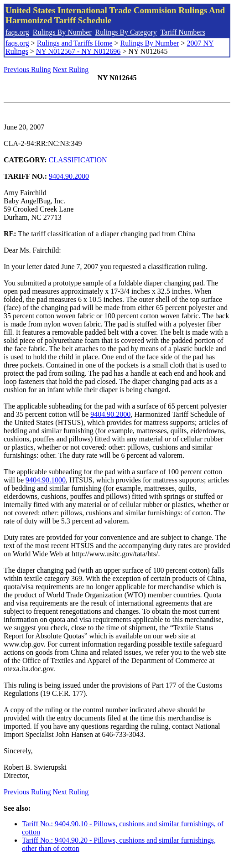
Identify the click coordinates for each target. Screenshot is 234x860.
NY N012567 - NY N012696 (78, 51)
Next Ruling (71, 69)
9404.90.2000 (69, 176)
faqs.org (17, 32)
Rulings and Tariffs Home (75, 43)
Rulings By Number (62, 32)
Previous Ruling (27, 69)
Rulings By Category (126, 32)
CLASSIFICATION (78, 160)
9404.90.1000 (46, 480)
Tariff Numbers (182, 32)
